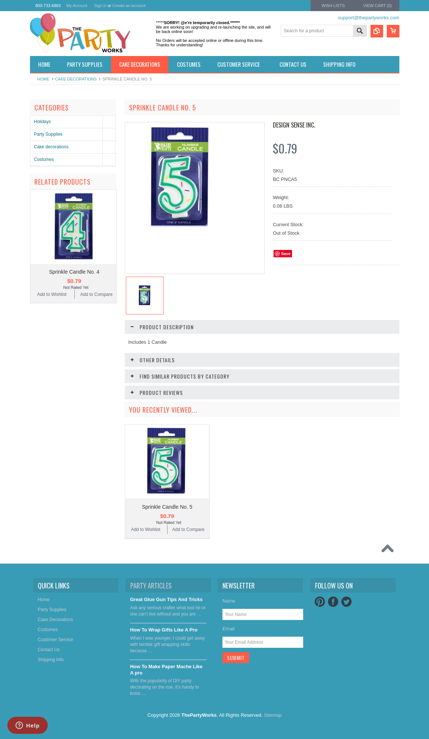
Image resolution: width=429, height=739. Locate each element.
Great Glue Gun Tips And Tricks (166, 599)
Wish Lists (333, 5)
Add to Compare (96, 294)
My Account (76, 5)
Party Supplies (48, 134)
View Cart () (377, 5)
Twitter (346, 602)
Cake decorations (76, 79)
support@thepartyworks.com (368, 17)
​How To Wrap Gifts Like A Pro (163, 630)
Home (43, 79)
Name (228, 601)
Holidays (42, 121)
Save (286, 253)
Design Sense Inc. (294, 125)
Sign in (100, 5)
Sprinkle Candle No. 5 (167, 507)
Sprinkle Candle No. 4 (74, 272)
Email (228, 628)
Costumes (44, 159)
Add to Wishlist (51, 294)
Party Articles (151, 585)
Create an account (128, 5)
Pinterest (320, 602)
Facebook (333, 602)
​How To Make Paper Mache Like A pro (166, 670)
